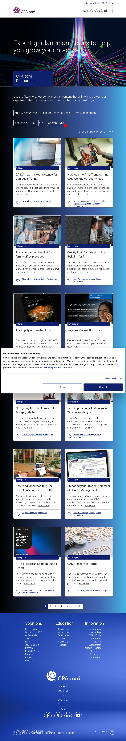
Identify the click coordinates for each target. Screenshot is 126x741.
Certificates (63, 635)
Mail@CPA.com (32, 651)
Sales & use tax (31, 513)
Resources (63, 645)
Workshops (63, 632)
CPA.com (63, 676)
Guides (44, 279)
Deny (62, 387)
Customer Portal (93, 3)
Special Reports (93, 648)
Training (63, 638)
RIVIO (28, 641)
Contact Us (63, 704)
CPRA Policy (112, 732)
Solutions (33, 623)
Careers (63, 686)
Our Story (63, 695)
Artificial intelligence (29, 591)
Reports (25, 593)
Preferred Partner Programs (30, 657)
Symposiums (94, 657)
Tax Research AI (48, 591)
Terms (95, 732)
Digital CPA (63, 629)
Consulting (63, 641)
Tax (23, 513)
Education (64, 623)
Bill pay (95, 201)
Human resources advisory (32, 435)
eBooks (98, 435)
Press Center (63, 700)
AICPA (104, 3)
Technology (96, 204)
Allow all (103, 387)
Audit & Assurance (81, 279)
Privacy (104, 732)
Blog (111, 3)
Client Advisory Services (31, 201)
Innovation (94, 623)
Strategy (92, 279)
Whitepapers (46, 201)
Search (63, 709)
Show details (111, 378)
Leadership (63, 691)
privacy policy (51, 368)
